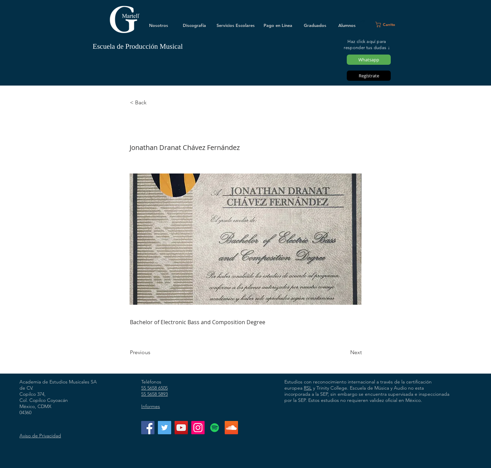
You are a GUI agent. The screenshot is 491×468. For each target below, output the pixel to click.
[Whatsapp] (369, 60)
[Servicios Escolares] (235, 25)
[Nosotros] (159, 25)
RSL (308, 388)
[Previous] (152, 352)
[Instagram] (198, 427)
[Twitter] (164, 427)
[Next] (345, 352)
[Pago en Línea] (277, 25)
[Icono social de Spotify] (214, 427)
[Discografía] (194, 25)
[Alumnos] (346, 25)
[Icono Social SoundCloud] (231, 427)
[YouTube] (181, 427)
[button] (388, 24)
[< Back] (152, 102)
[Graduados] (315, 25)
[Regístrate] (369, 76)
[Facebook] (147, 427)
